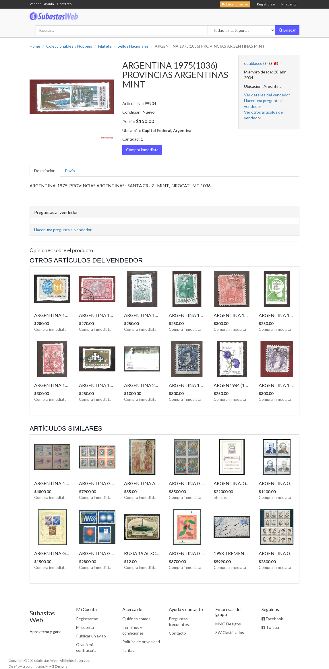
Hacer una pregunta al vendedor (63, 229)
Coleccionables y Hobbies (69, 46)
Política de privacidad (141, 641)
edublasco (253, 63)
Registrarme (87, 618)
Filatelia (105, 46)
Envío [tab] (70, 170)
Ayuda (49, 4)
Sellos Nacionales (133, 46)
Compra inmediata (142, 149)
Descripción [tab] (44, 170)
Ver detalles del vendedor (267, 94)
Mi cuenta (289, 4)
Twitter (271, 627)
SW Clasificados (229, 632)
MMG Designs (228, 623)
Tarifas (128, 650)
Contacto (64, 4)
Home (35, 46)
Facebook (272, 618)
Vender (35, 4)
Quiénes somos (136, 618)
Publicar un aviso (91, 635)
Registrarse (266, 4)
